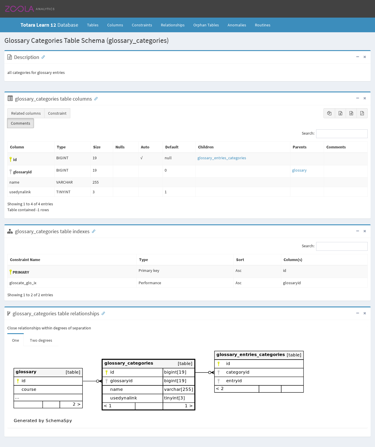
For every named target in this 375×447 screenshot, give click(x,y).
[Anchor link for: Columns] (94, 98)
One (15, 340)
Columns (115, 25)
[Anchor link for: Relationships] (102, 313)
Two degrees (41, 340)
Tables (95, 25)
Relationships (173, 25)
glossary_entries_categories (221, 157)
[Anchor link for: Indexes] (92, 230)
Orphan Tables (206, 25)
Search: (335, 133)
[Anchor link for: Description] (42, 56)
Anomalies (237, 25)
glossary (299, 170)
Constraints (142, 25)
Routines (262, 25)
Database (49, 24)
